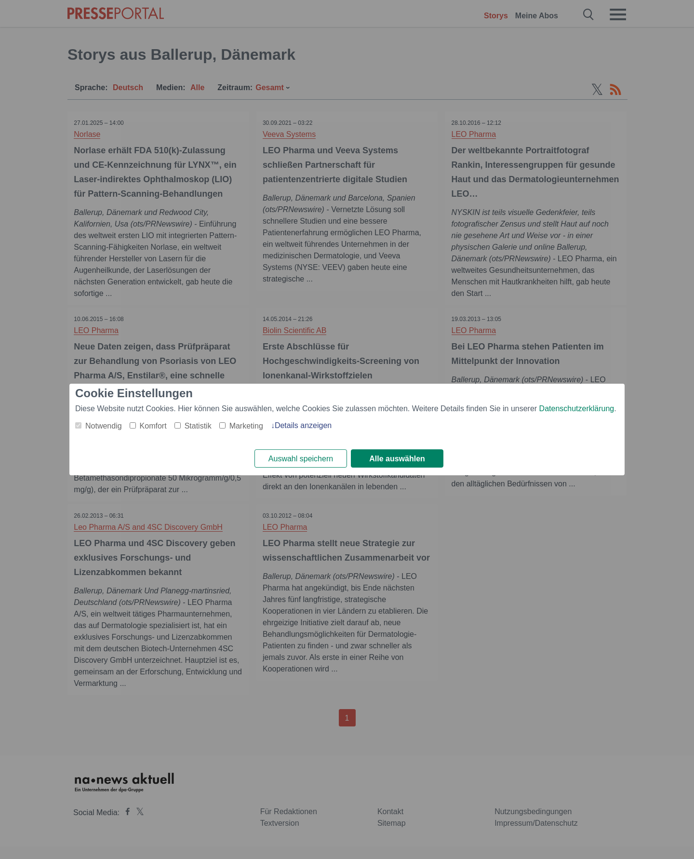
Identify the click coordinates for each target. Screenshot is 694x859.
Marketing (246, 425)
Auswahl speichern (300, 459)
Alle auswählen (397, 459)
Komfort (153, 425)
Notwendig (103, 425)
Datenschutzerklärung (576, 408)
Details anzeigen (303, 425)
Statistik (198, 425)
